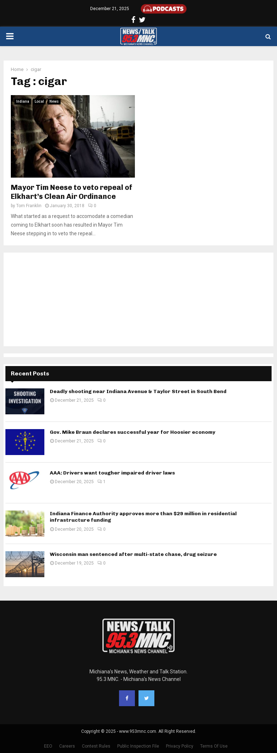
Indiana (22, 101)
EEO (48, 746)
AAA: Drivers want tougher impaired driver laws (112, 473)
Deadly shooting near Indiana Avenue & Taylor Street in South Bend (138, 391)
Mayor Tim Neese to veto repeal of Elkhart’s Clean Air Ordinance (71, 192)
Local (39, 101)
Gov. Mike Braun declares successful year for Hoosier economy (132, 432)
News (54, 101)
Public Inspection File (138, 746)
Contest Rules (96, 746)
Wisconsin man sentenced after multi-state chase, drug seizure (133, 554)
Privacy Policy (179, 746)
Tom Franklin (28, 205)
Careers (67, 746)
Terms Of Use (214, 746)
